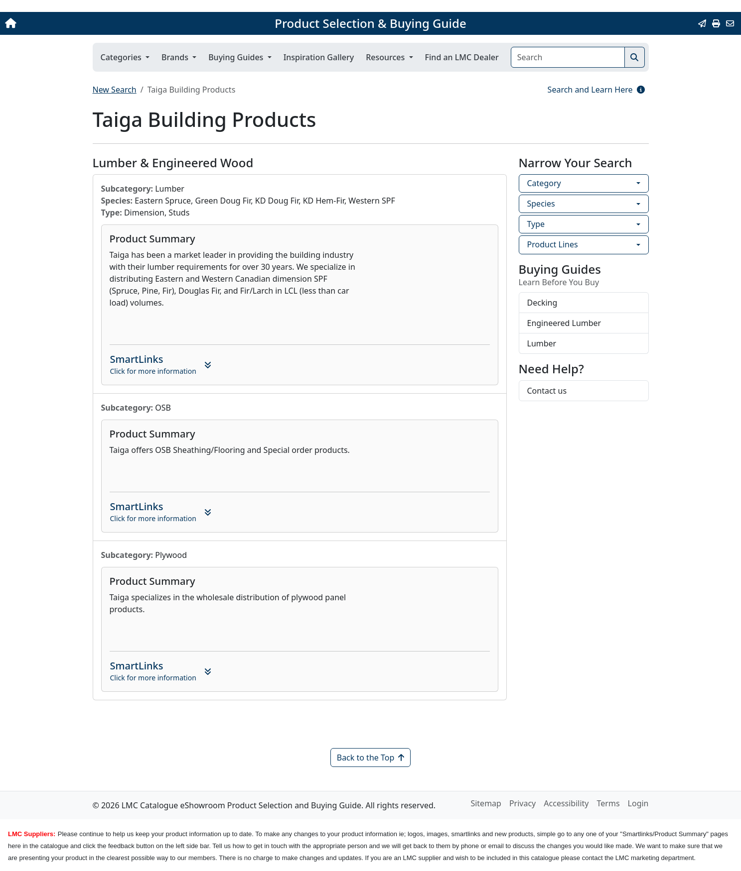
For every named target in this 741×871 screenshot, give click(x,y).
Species (541, 203)
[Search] (568, 57)
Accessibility (566, 803)
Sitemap (485, 803)
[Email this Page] (702, 23)
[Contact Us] (730, 23)
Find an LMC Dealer (462, 57)
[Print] (716, 23)
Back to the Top (371, 757)
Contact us (547, 390)
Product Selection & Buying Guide (370, 23)
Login (638, 803)
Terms (608, 803)
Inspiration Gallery (319, 57)
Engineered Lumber (564, 323)
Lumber (542, 343)
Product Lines (552, 244)
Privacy (522, 803)
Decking (542, 302)
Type (536, 223)
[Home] (77, 23)
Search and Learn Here (596, 89)
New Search (115, 89)
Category (544, 183)
